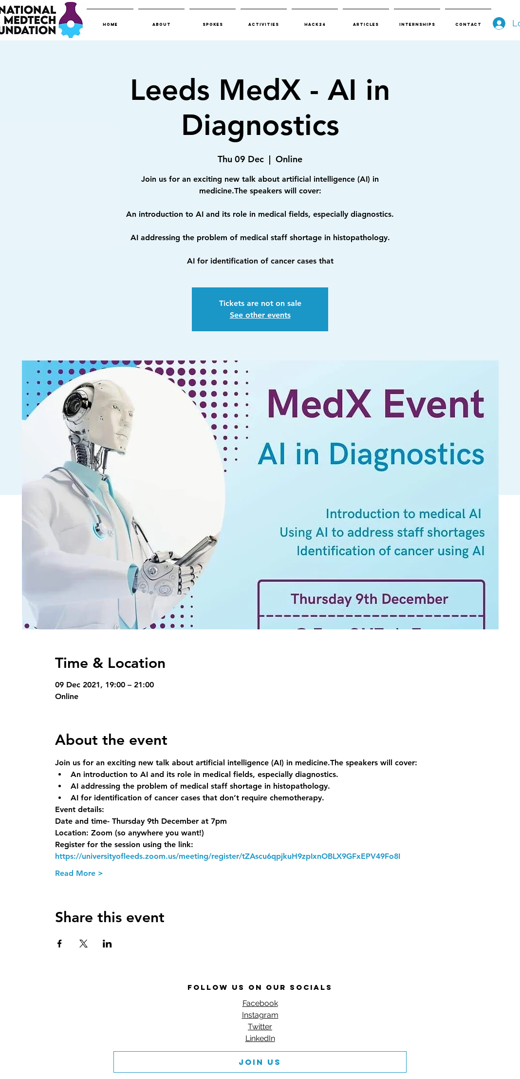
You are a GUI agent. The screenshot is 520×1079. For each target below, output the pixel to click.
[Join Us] (260, 1062)
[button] (161, 20)
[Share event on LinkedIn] (107, 943)
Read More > (79, 873)
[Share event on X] (83, 943)
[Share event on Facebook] (59, 943)
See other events (260, 315)
